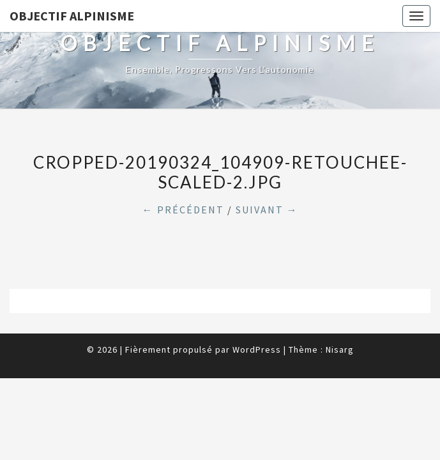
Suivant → (267, 209)
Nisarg (340, 349)
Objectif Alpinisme (72, 16)
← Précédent (183, 209)
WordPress (256, 349)
